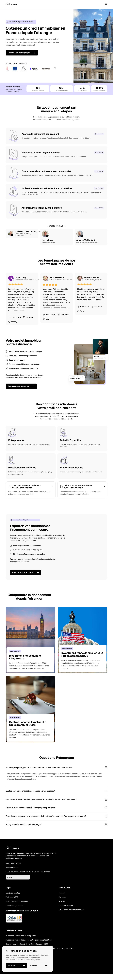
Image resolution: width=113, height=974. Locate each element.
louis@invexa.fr (12, 867)
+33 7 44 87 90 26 (13, 863)
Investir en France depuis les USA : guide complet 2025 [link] (29, 940)
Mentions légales (13, 893)
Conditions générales (14, 905)
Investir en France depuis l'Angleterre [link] (21, 936)
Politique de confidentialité (17, 901)
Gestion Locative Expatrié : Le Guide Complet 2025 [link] (27, 944)
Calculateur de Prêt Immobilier (71, 910)
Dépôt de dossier (66, 905)
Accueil (62, 893)
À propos (62, 897)
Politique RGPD (12, 897)
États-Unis (103, 358)
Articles (62, 901)
